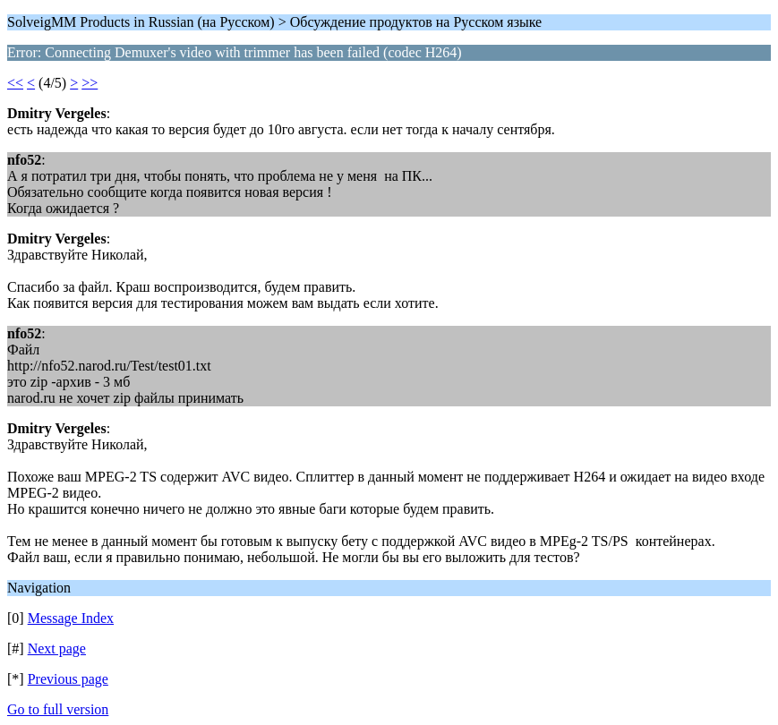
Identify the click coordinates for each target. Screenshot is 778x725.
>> (89, 82)
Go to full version (57, 709)
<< (15, 82)
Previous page (68, 679)
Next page (57, 648)
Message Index (71, 618)
